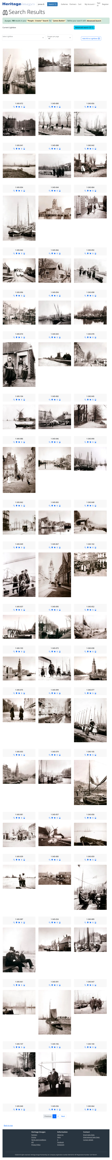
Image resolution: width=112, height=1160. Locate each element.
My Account (89, 4)
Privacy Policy (35, 1145)
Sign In (98, 4)
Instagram (60, 1145)
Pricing (33, 1137)
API (32, 1142)
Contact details (88, 1140)
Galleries (64, 4)
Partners (73, 4)
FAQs (59, 1137)
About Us (60, 1135)
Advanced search (84, 27)
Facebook (60, 1142)
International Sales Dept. (91, 1137)
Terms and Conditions (38, 1140)
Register (105, 4)
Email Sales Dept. (89, 1135)
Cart (79, 4)
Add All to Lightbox (91, 38)
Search (52, 4)
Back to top (8, 1125)
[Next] (63, 1116)
